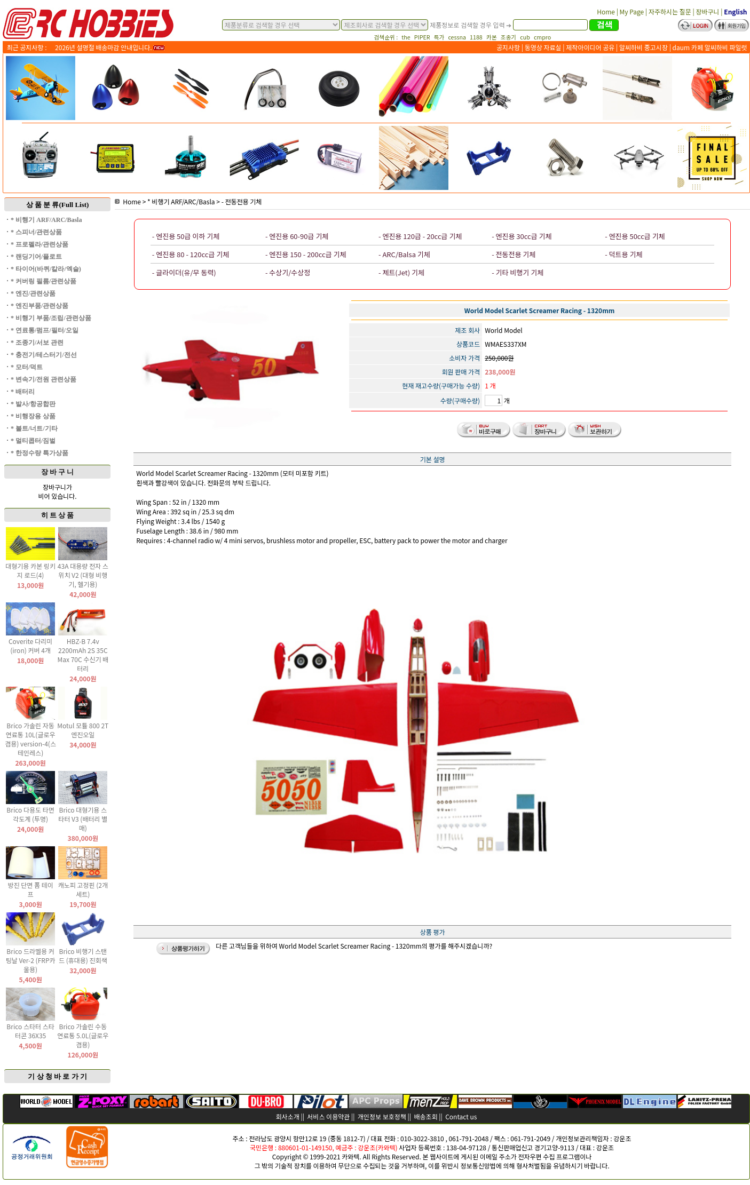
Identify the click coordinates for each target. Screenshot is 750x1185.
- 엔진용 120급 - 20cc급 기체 (420, 236)
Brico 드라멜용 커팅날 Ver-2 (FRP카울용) (31, 960)
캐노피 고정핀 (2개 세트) (83, 889)
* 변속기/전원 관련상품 (43, 379)
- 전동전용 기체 (242, 201)
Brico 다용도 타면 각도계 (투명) (30, 814)
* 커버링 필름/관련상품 (43, 281)
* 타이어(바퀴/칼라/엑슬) (46, 269)
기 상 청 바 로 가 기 (57, 1076)
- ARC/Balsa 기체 (404, 254)
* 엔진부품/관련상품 (39, 305)
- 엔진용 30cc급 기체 (521, 236)
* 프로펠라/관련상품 (39, 244)
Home (128, 201)
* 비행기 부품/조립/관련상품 (51, 318)
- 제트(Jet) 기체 (401, 272)
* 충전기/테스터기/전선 (44, 355)
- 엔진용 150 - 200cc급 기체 (305, 254)
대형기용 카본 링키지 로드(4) (30, 570)
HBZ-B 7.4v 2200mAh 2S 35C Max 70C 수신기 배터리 (82, 655)
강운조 (622, 1138)
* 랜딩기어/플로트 (36, 256)
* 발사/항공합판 (33, 404)
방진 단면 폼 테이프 (30, 889)
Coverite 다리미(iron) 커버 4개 (30, 646)
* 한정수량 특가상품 (39, 453)
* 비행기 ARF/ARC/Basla (46, 220)
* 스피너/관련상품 (36, 232)
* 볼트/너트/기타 (34, 428)
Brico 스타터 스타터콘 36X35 (30, 1031)
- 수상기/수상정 (287, 272)
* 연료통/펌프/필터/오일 (44, 330)
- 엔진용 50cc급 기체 (635, 236)
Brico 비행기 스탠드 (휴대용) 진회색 (83, 956)
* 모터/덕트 (27, 367)
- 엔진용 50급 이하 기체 (185, 236)
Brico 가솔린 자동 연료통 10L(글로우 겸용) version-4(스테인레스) (30, 739)
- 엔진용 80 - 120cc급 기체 (190, 254)
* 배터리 (23, 391)
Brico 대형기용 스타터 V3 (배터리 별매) (82, 818)
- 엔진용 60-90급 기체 (296, 236)
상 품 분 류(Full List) (57, 205)
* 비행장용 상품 (33, 416)
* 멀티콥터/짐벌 (33, 440)
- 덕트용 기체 (623, 254)
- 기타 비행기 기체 (517, 272)
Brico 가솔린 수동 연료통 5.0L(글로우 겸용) (82, 1035)
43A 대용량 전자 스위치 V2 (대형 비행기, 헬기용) (83, 574)
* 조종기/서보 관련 (37, 342)
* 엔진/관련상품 (33, 293)
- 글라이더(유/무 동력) (184, 272)
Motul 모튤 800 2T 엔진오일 (82, 730)
